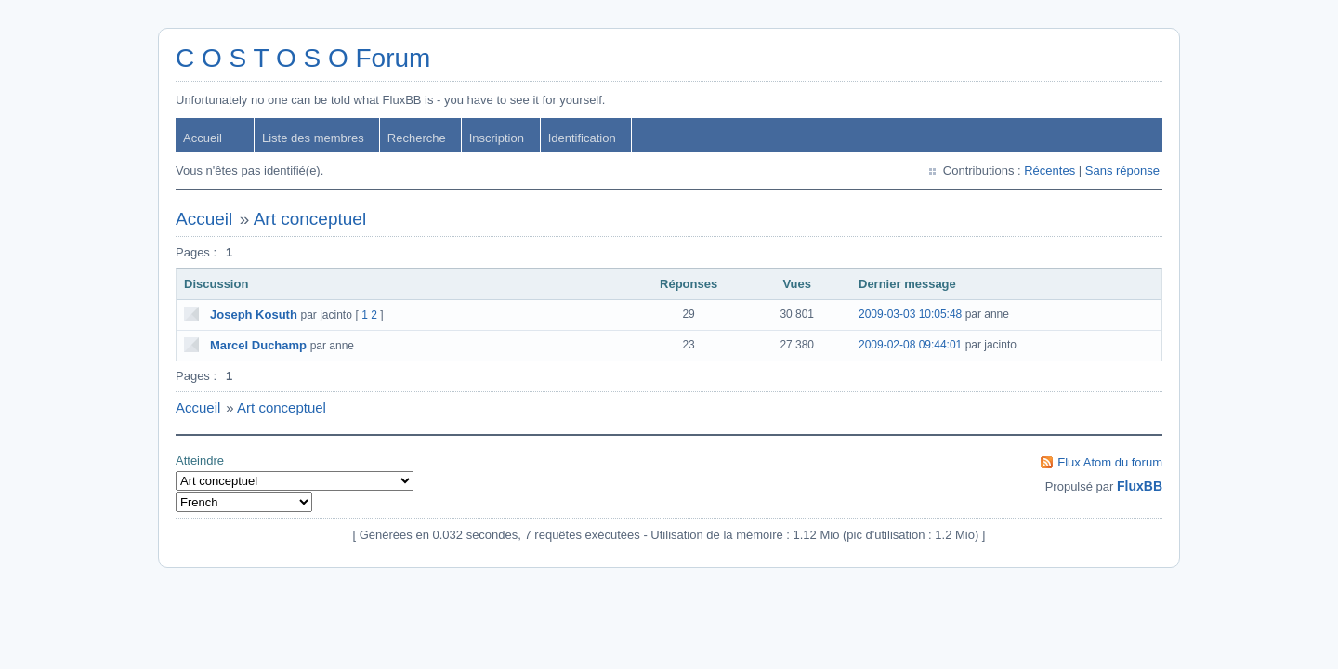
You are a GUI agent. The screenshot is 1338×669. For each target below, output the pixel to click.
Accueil (202, 138)
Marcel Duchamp (258, 345)
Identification (582, 138)
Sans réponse (1122, 170)
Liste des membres (313, 138)
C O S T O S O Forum (303, 58)
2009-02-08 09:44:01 (910, 344)
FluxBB (1139, 486)
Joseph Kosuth (253, 314)
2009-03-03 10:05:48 (910, 314)
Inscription (496, 138)
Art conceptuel (310, 219)
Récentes (1049, 170)
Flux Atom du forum (1109, 462)
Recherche (416, 138)
